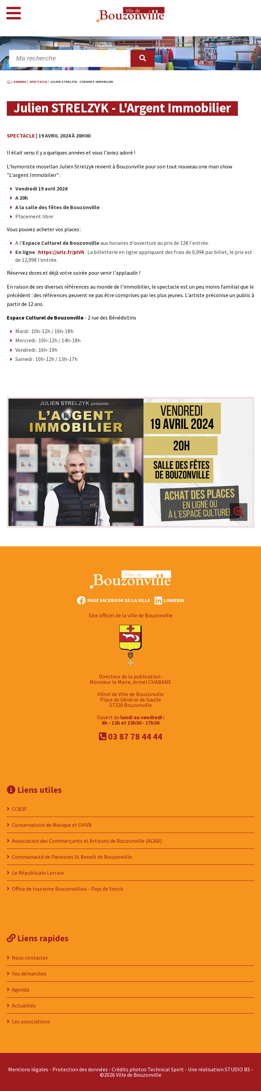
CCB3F (19, 809)
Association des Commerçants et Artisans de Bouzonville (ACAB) (87, 840)
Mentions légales (28, 1069)
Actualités (24, 1005)
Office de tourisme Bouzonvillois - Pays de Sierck (67, 888)
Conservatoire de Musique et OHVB (52, 825)
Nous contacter (30, 957)
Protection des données (80, 1069)
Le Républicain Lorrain (38, 872)
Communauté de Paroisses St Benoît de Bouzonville (72, 856)
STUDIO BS (237, 1069)
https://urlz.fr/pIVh (61, 252)
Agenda (20, 989)
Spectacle (21, 135)
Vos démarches (29, 973)
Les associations (31, 1021)
